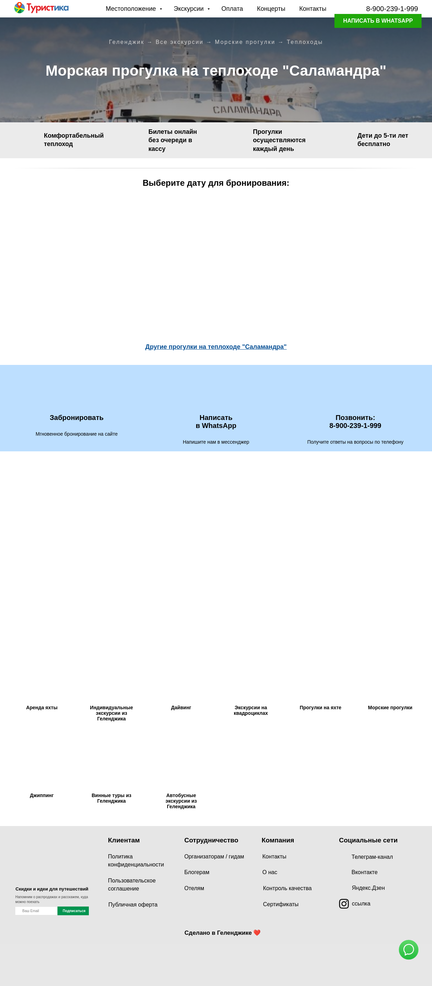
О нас (269, 872)
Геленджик (127, 42)
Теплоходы (305, 42)
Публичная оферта (132, 905)
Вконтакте (365, 872)
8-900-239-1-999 (392, 9)
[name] (36, 911)
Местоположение (131, 8)
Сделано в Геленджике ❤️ (223, 933)
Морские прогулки (245, 42)
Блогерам (196, 872)
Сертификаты (281, 904)
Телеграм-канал (372, 857)
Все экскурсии (180, 42)
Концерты (271, 8)
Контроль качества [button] (287, 888)
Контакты (312, 8)
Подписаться (74, 911)
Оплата (232, 8)
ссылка (361, 904)
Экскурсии (190, 8)
